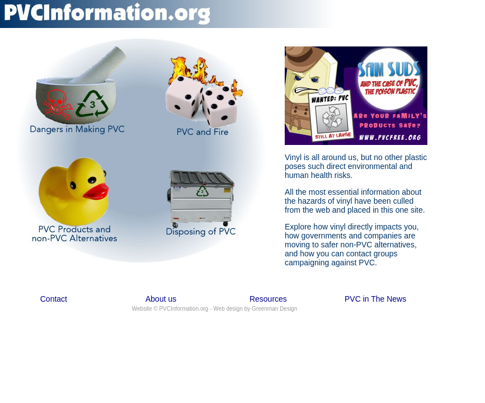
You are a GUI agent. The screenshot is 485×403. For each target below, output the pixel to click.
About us (160, 298)
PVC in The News (375, 298)
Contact (53, 298)
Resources (268, 298)
